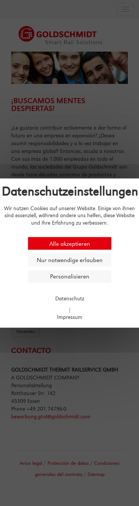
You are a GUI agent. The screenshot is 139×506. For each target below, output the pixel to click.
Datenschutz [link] (69, 298)
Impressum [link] (69, 317)
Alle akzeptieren (69, 243)
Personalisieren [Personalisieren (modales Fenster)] (69, 276)
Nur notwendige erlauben (70, 260)
